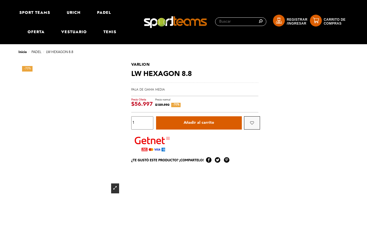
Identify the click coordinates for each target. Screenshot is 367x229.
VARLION (140, 65)
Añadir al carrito (199, 123)
